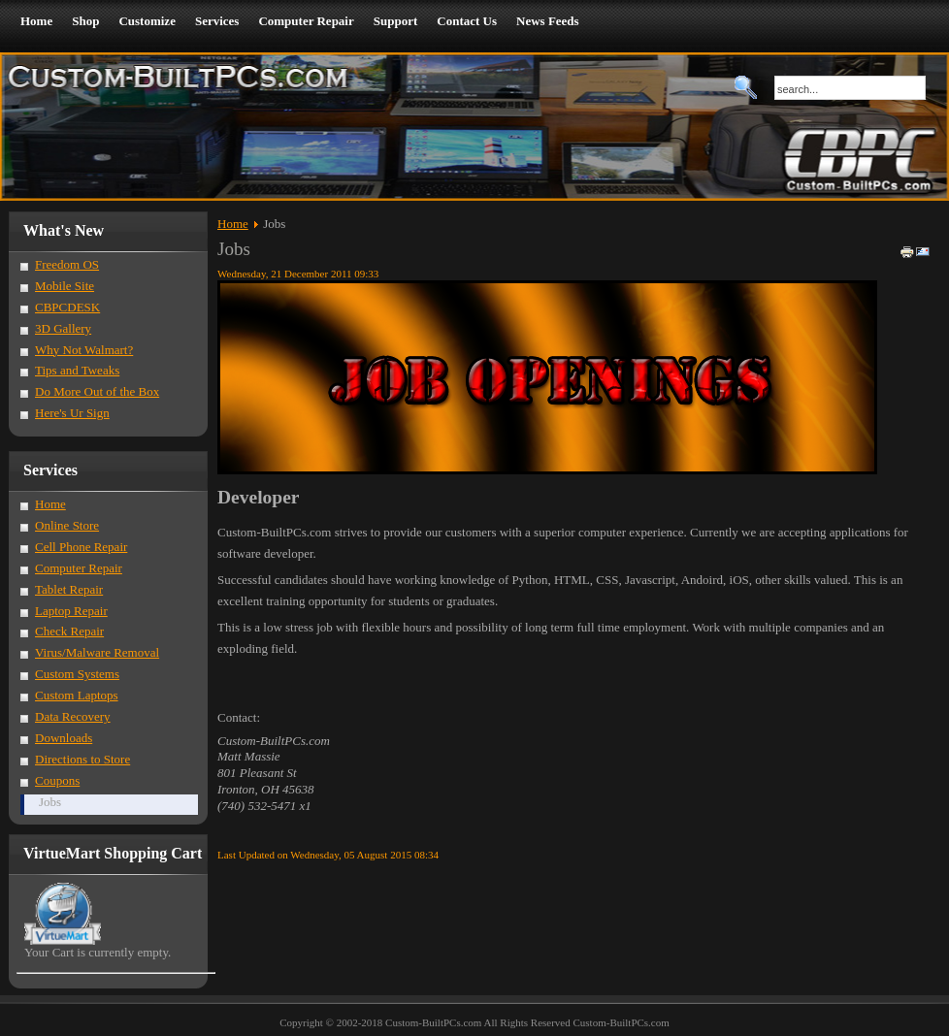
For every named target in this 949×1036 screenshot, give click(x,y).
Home (232, 223)
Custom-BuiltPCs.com (621, 1022)
